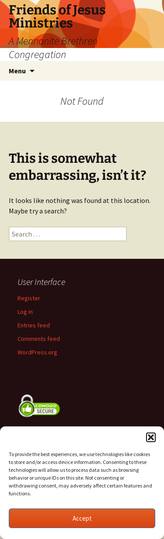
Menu (17, 70)
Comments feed (38, 339)
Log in (25, 312)
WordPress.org (37, 352)
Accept (82, 518)
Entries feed (33, 325)
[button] (151, 437)
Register (28, 298)
